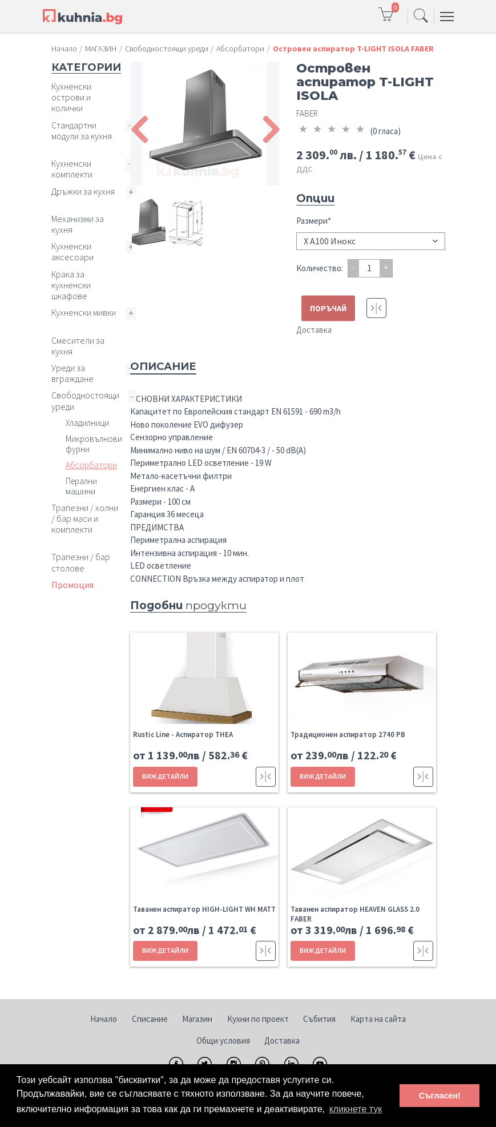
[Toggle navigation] (421, 17)
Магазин (197, 1018)
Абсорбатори (91, 465)
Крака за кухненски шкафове (71, 284)
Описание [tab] (163, 366)
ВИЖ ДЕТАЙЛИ (165, 776)
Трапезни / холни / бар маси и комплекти (84, 518)
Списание (150, 1018)
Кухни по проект (258, 1018)
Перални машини (81, 486)
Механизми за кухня (77, 224)
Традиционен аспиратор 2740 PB (348, 734)
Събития (319, 1018)
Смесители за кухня (77, 346)
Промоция (72, 584)
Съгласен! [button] (440, 1095)
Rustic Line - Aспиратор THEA (183, 734)
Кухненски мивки (83, 312)
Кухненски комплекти (71, 169)
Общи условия (223, 1040)
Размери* (313, 220)
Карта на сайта (378, 1018)
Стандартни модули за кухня (81, 130)
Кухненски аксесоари (72, 251)
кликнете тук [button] (355, 1109)
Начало (103, 1018)
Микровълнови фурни (94, 443)
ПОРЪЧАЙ (328, 308)
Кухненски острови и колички (71, 97)
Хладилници (87, 422)
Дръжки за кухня (83, 191)
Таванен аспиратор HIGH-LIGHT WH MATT (204, 909)
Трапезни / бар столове (80, 562)
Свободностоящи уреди (85, 400)
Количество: (319, 268)
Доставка (314, 329)
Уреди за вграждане (72, 373)
